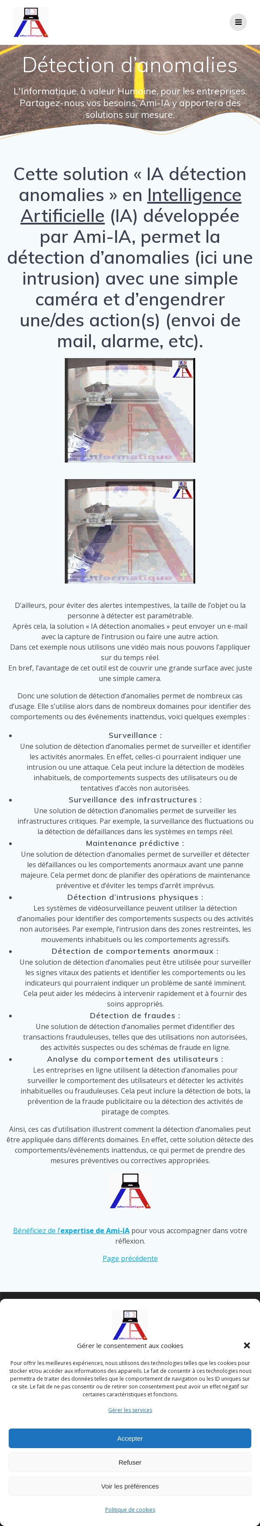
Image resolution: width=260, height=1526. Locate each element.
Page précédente (130, 1258)
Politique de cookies (130, 1509)
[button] (247, 1345)
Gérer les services (130, 1410)
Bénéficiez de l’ (71, 1230)
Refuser (130, 1462)
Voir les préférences (130, 1486)
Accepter (130, 1438)
